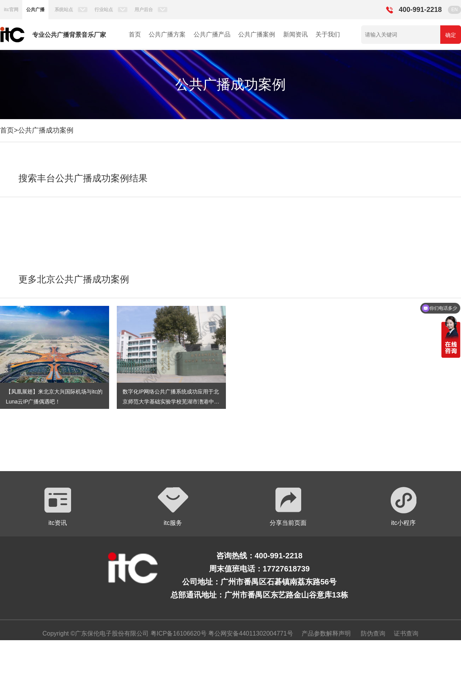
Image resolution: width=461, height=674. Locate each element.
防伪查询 (373, 633)
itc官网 (11, 9)
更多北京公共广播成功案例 (73, 279)
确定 (450, 35)
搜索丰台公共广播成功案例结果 (83, 178)
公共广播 (35, 9)
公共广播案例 (256, 34)
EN (454, 9)
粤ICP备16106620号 (177, 633)
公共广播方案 (167, 34)
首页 (135, 34)
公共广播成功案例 (45, 130)
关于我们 (327, 34)
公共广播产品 (212, 34)
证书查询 (406, 633)
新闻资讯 (295, 34)
